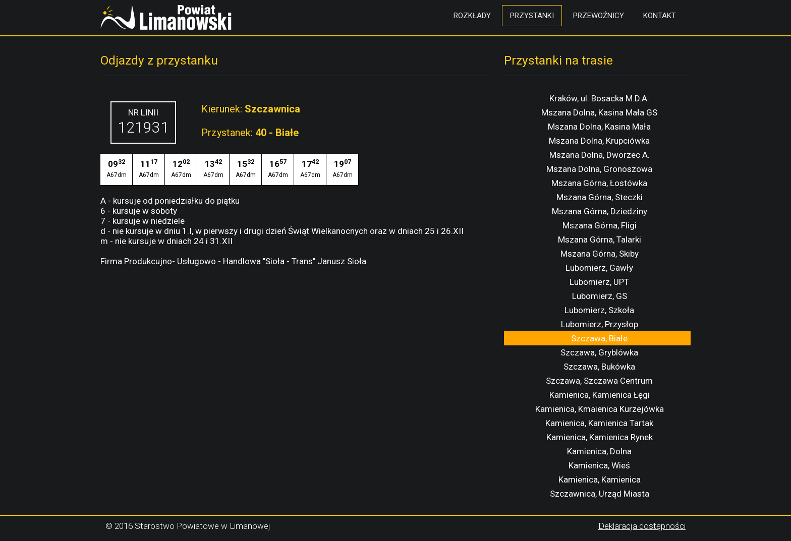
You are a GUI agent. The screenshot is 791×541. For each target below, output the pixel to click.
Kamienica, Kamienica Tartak (599, 423)
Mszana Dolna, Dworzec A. (599, 155)
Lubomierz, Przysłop (599, 324)
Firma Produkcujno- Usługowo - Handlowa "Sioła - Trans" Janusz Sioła (233, 261)
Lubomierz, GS (599, 296)
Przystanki (532, 15)
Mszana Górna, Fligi (599, 225)
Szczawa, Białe (599, 338)
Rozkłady (472, 15)
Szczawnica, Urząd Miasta (599, 494)
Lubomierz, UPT (599, 282)
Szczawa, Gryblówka (599, 352)
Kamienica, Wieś (599, 465)
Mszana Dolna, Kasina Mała (599, 127)
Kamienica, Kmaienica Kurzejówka (599, 409)
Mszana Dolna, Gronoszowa (599, 169)
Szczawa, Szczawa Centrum (599, 381)
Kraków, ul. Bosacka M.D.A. (599, 98)
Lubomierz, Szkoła (599, 310)
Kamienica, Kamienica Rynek (599, 437)
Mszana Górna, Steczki (599, 197)
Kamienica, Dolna (599, 451)
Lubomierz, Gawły (599, 268)
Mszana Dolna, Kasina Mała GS (599, 112)
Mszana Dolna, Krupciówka (599, 141)
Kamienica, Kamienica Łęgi (599, 395)
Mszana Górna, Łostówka (599, 183)
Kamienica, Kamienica (599, 479)
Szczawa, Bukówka (599, 367)
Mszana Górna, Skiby (599, 254)
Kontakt (659, 15)
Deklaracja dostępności (642, 526)
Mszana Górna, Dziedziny (599, 211)
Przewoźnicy (598, 15)
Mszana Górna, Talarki (599, 239)
